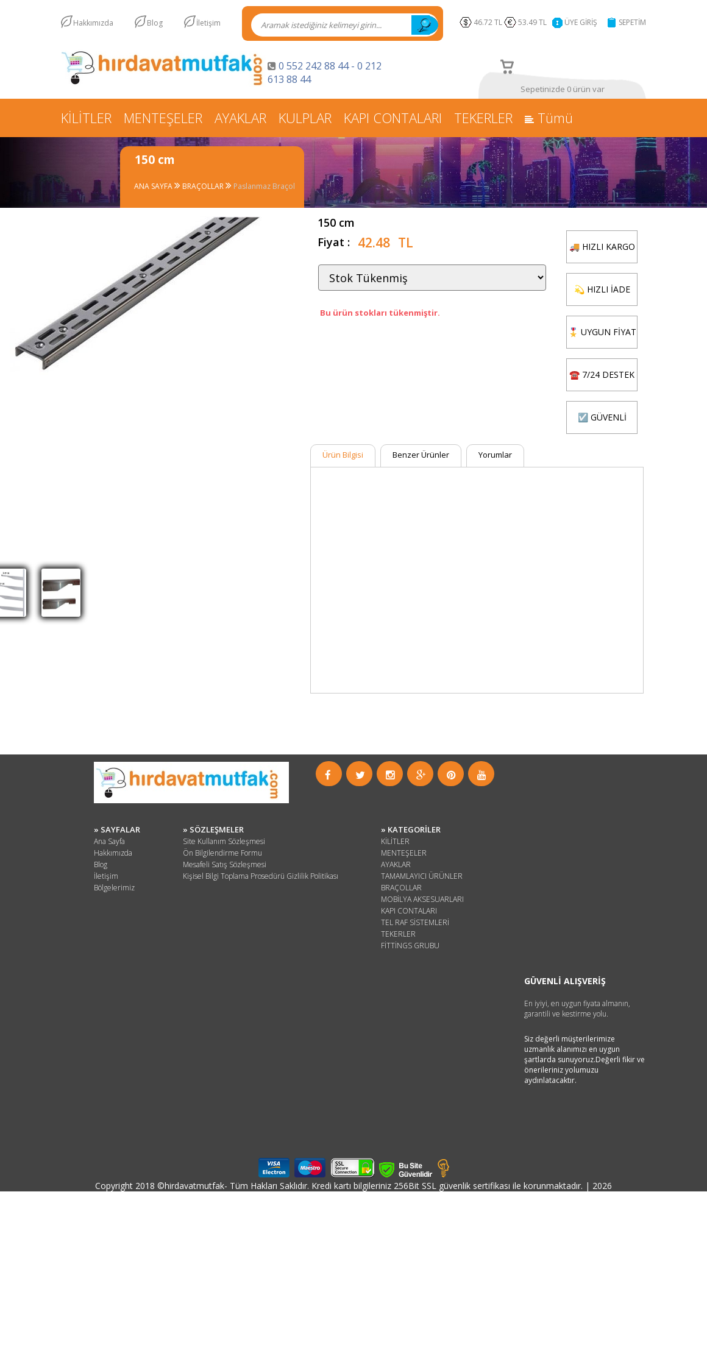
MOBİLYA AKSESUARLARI (422, 899)
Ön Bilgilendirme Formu (222, 853)
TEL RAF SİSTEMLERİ (415, 922)
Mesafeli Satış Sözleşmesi (224, 864)
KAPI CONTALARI (393, 117)
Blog (155, 23)
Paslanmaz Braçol (264, 186)
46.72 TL (488, 22)
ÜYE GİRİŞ (580, 22)
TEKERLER (483, 117)
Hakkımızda (93, 23)
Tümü (549, 117)
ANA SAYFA (154, 186)
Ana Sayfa (109, 841)
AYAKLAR (240, 117)
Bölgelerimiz (114, 887)
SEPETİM (632, 22)
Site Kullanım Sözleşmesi (224, 841)
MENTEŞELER (163, 117)
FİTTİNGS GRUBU (410, 945)
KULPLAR (305, 117)
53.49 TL (534, 22)
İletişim (208, 23)
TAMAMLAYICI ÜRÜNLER (422, 876)
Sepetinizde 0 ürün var (562, 88)
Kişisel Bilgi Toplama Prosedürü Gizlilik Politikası (260, 876)
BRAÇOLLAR (204, 186)
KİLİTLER (86, 117)
